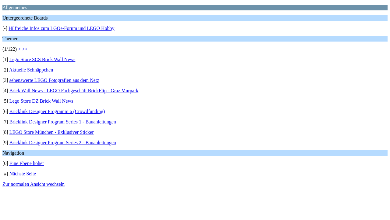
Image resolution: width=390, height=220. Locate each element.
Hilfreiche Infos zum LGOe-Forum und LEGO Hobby (61, 28)
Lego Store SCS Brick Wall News (42, 59)
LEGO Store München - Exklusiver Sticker (51, 132)
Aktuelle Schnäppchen (31, 69)
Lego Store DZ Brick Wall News (41, 101)
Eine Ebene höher (26, 163)
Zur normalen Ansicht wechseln (33, 184)
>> (24, 49)
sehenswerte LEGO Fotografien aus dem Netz (54, 80)
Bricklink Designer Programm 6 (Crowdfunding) (57, 111)
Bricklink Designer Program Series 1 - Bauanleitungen (62, 121)
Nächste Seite (22, 173)
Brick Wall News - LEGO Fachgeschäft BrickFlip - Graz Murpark (74, 90)
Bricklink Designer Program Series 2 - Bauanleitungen (62, 142)
